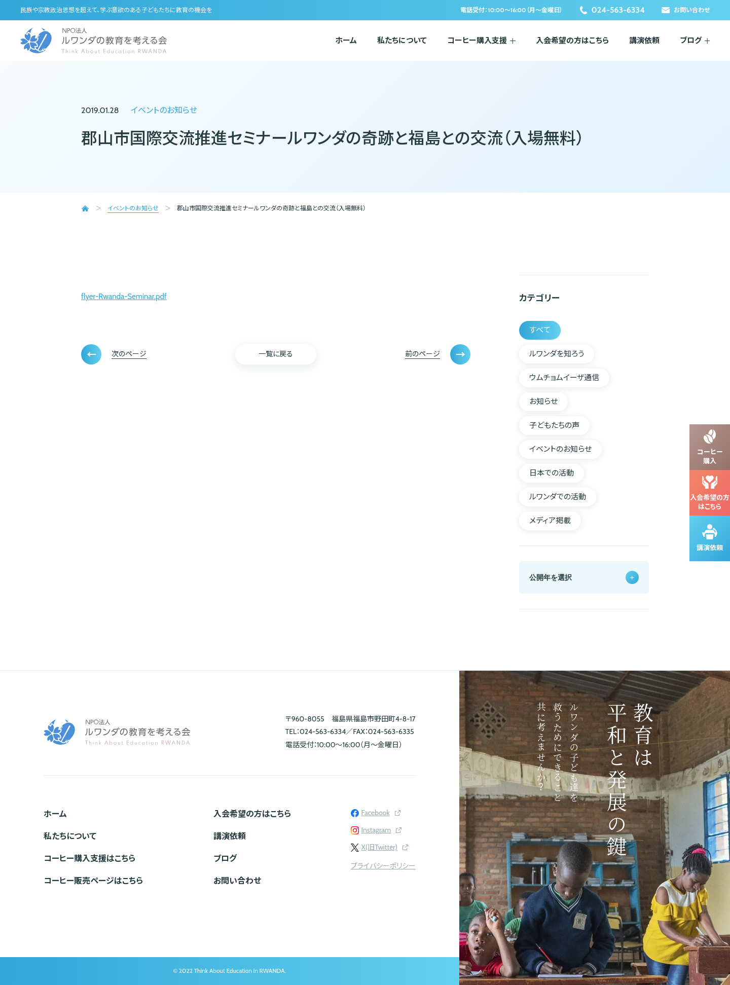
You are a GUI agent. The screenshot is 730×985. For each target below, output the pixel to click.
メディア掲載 (550, 520)
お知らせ (543, 401)
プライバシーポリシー (383, 865)
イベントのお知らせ (164, 110)
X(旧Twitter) (379, 847)
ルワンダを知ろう (556, 353)
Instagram (376, 829)
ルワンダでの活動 (557, 496)
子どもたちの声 (554, 425)
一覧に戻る (276, 353)
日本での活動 (551, 473)
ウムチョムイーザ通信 (564, 377)
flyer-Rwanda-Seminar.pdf (124, 296)
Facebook (375, 812)
